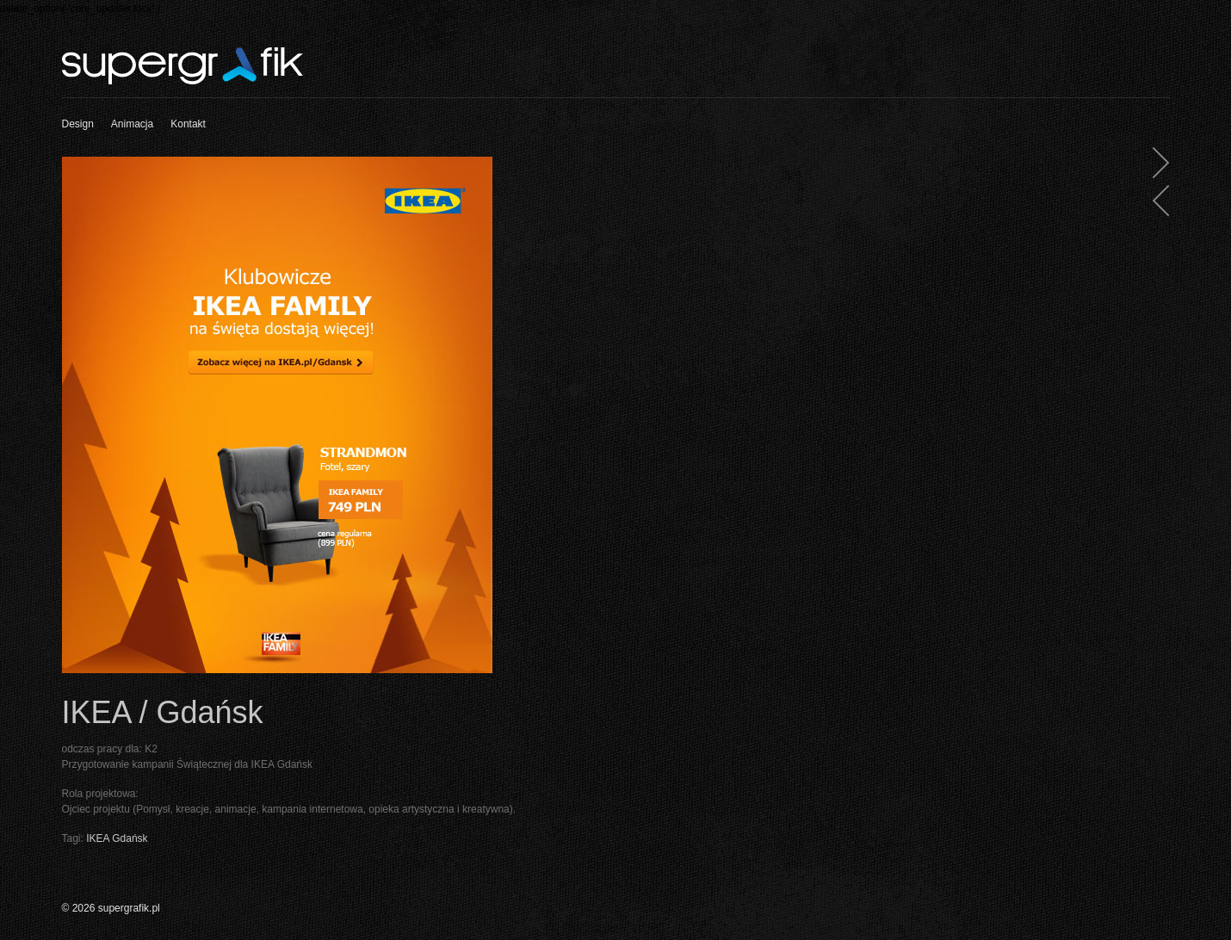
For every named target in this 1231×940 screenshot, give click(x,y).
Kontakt (188, 124)
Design (78, 124)
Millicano (1155, 165)
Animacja (132, 124)
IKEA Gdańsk (116, 838)
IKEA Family (1155, 203)
